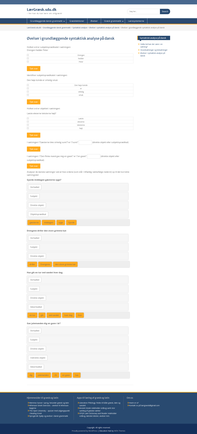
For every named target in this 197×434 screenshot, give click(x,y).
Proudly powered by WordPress (84, 431)
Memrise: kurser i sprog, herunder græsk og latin (49, 403)
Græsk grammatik (112, 21)
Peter (81, 62)
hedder (81, 58)
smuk (81, 95)
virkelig (81, 92)
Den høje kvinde (81, 85)
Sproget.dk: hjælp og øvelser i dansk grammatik (48, 416)
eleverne (81, 122)
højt (81, 128)
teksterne (81, 125)
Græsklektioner (76, 21)
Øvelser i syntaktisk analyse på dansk (104, 27)
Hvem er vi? (134, 403)
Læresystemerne (136, 21)
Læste (81, 118)
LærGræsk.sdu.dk (42, 9)
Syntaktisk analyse (79, 27)
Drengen (81, 55)
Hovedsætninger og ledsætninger (153, 50)
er (81, 88)
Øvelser (94, 21)
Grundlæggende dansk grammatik (46, 21)
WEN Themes (119, 431)
